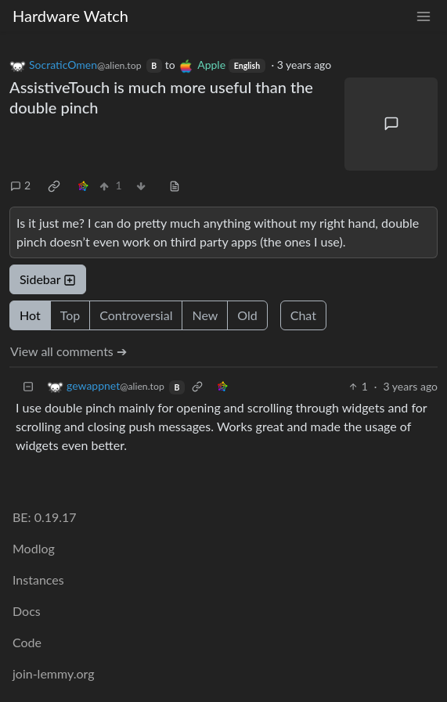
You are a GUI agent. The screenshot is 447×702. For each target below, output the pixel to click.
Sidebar (48, 279)
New (205, 315)
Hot (30, 315)
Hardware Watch (70, 15)
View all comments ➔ (68, 351)
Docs (27, 610)
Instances (38, 579)
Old (247, 315)
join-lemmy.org (53, 673)
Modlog (34, 548)
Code (27, 642)
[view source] (174, 185)
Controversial (135, 315)
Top (70, 315)
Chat (303, 315)
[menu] (423, 16)
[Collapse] (28, 386)
